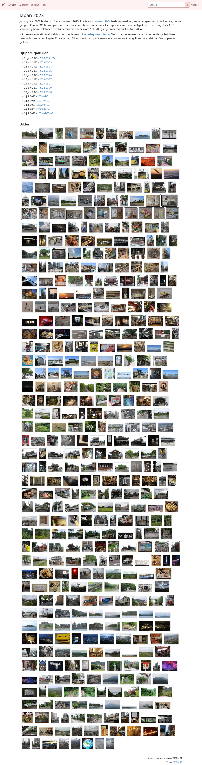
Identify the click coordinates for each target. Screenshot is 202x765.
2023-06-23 (46, 62)
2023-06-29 (46, 87)
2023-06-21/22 (47, 58)
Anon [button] (194, 4)
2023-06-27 (46, 79)
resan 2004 (104, 21)
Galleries (23, 4)
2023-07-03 (43, 104)
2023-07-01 (43, 96)
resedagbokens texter (97, 34)
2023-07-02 (43, 100)
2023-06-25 (46, 70)
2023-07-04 (43, 109)
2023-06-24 (46, 66)
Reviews (35, 4)
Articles (12, 4)
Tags (43, 4)
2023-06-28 (46, 83)
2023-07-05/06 (45, 113)
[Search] (166, 5)
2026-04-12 (177, 762)
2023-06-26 (46, 75)
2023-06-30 (46, 92)
